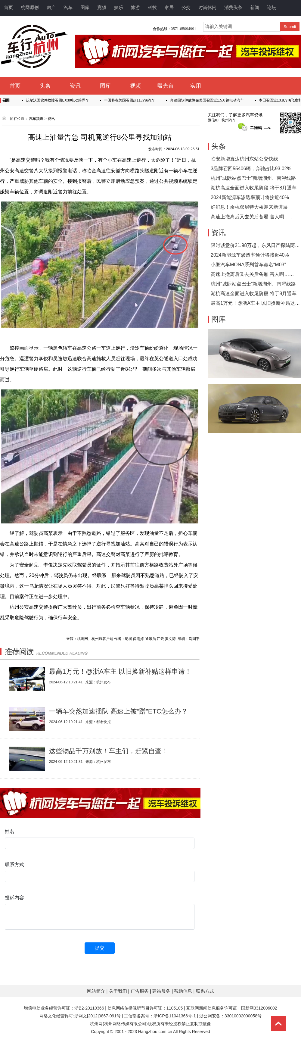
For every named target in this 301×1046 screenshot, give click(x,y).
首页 (8, 7)
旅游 (135, 7)
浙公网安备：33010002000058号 (230, 1015)
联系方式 (205, 991)
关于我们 (118, 991)
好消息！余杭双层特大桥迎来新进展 (249, 207)
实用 (195, 86)
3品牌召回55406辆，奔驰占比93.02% (251, 168)
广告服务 (140, 991)
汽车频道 (36, 119)
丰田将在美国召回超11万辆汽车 (131, 100)
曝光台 (165, 86)
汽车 (68, 7)
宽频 (101, 7)
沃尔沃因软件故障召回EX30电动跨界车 (59, 100)
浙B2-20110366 (89, 1008)
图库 (84, 7)
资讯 (75, 86)
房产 (51, 7)
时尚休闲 (207, 7)
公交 (186, 7)
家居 (169, 7)
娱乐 (118, 7)
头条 (45, 86)
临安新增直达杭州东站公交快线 (244, 158)
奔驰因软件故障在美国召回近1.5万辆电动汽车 (209, 100)
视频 (135, 86)
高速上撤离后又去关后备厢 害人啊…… (252, 216)
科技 (152, 7)
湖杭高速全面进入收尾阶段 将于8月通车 (253, 187)
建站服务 (162, 991)
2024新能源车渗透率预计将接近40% (250, 197)
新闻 (254, 7)
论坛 (271, 7)
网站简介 (96, 991)
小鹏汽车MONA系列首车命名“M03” (248, 264)
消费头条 (233, 7)
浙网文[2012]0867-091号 (97, 1015)
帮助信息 (183, 991)
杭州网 (96, 1023)
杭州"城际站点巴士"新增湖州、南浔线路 (253, 178)
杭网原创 (30, 7)
